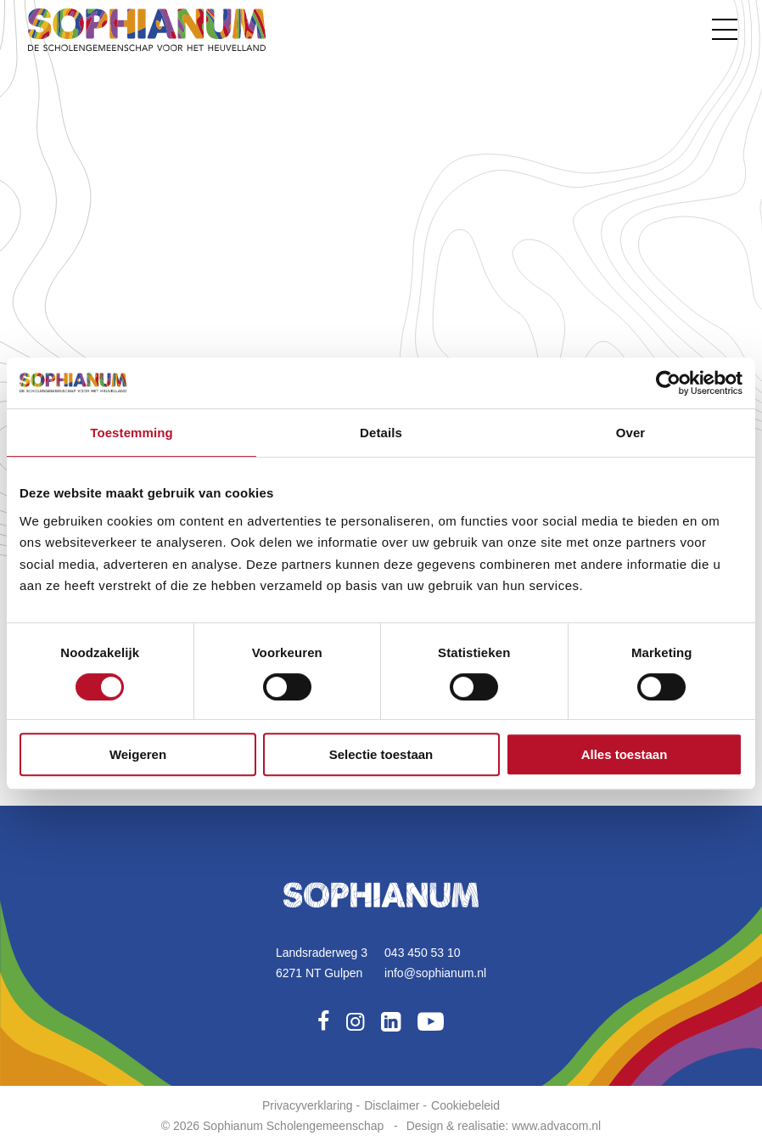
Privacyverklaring (307, 1105)
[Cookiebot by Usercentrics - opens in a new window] (668, 383)
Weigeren (137, 754)
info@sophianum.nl (435, 973)
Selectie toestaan (381, 754)
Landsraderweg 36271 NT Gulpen (321, 963)
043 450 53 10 (422, 952)
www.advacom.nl (556, 1126)
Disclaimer (391, 1105)
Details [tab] (381, 432)
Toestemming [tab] (131, 432)
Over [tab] (631, 432)
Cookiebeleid (465, 1105)
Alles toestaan (624, 754)
